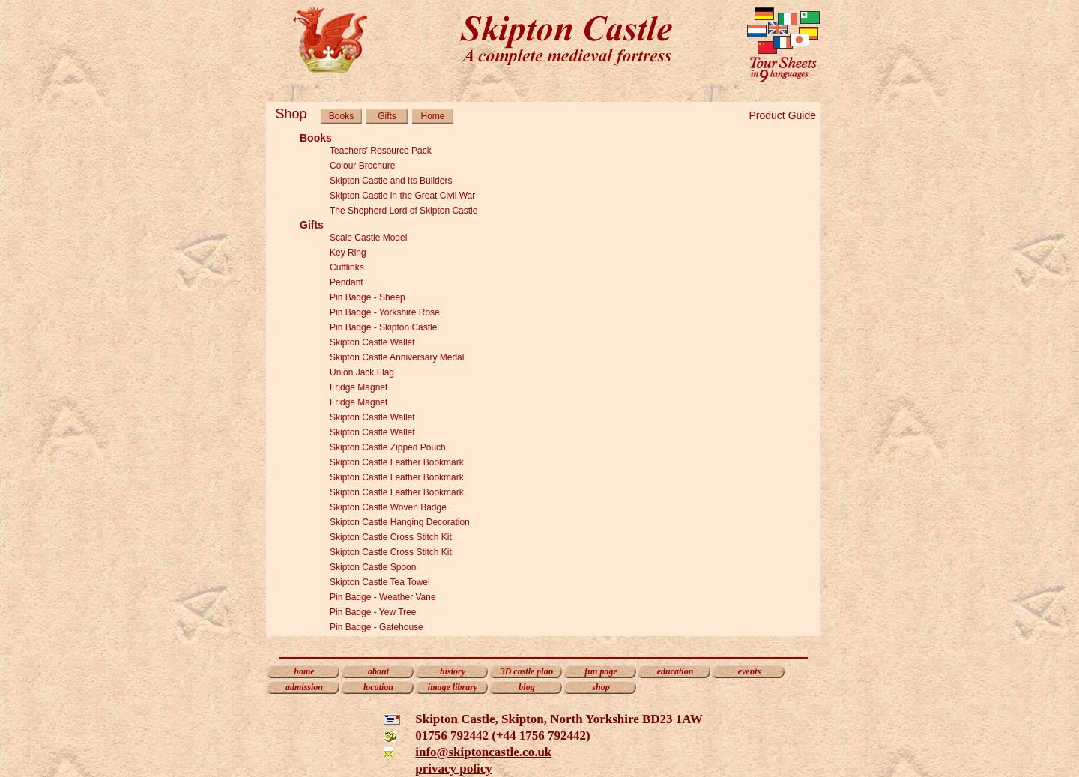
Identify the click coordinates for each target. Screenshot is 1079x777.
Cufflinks (347, 267)
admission (304, 687)
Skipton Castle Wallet (372, 342)
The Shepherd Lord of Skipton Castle (403, 210)
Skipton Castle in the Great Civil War (402, 195)
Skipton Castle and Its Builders (391, 180)
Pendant (346, 282)
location (378, 687)
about (378, 671)
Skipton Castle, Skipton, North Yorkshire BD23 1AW (559, 719)
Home (432, 116)
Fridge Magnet (358, 387)
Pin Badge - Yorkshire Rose (385, 312)
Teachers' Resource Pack (381, 150)
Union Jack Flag (362, 372)
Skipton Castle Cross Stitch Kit (391, 537)
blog (526, 687)
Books (341, 116)
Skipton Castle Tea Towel (380, 582)
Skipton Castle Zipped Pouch (388, 447)
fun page (600, 671)
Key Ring (348, 252)
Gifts (387, 116)
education (675, 671)
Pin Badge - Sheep (367, 297)
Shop (290, 113)
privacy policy (453, 768)
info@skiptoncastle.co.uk (483, 752)
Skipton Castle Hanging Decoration (400, 522)
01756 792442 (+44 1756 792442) (502, 735)
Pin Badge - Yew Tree (373, 612)
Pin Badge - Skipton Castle (383, 327)
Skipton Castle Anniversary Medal (397, 357)
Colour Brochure (362, 165)
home (304, 671)
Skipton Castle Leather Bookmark (397, 462)
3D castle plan (527, 671)
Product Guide (783, 115)
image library (452, 687)
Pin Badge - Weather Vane (383, 597)
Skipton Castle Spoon (373, 567)
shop (600, 687)
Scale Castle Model (368, 237)
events (749, 671)
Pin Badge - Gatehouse (376, 627)
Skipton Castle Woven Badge (388, 507)
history (452, 671)
